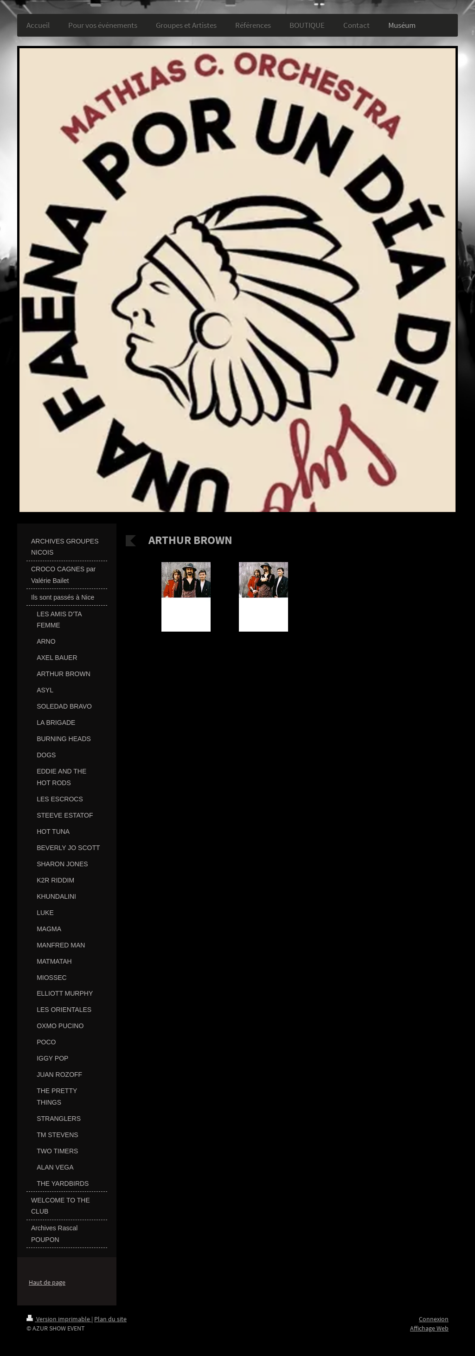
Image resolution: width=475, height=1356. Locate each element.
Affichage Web (429, 1328)
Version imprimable (58, 1319)
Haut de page (47, 1282)
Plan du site (110, 1319)
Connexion (434, 1319)
